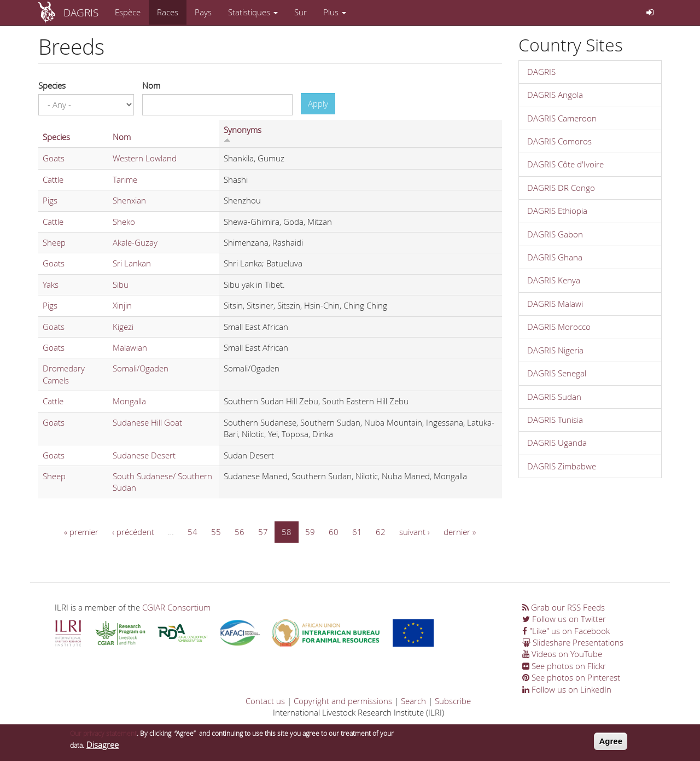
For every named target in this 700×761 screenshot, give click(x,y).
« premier (81, 531)
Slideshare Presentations (572, 642)
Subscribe (453, 700)
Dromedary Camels (64, 374)
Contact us (265, 700)
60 (334, 531)
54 (192, 531)
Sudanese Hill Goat (147, 422)
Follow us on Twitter (564, 618)
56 (239, 531)
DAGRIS (80, 12)
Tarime (125, 179)
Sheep (54, 242)
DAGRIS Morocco (559, 326)
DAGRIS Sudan (554, 396)
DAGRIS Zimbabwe (561, 466)
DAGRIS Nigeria (555, 350)
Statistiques (253, 12)
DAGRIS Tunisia (555, 419)
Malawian (130, 347)
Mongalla (129, 401)
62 (381, 531)
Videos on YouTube (562, 653)
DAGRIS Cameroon (562, 118)
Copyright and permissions (343, 700)
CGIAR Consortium (176, 607)
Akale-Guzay (135, 242)
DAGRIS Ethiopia (557, 210)
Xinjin (122, 305)
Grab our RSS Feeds (563, 607)
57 (263, 531)
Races (167, 12)
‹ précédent (133, 531)
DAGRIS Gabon (555, 234)
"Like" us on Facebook (566, 630)
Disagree (102, 747)
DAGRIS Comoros (559, 141)
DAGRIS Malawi (555, 303)
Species (52, 85)
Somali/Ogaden (140, 368)
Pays (203, 12)
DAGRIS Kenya (553, 280)
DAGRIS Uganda (557, 442)
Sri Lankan (132, 263)
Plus (334, 12)
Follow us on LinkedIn (566, 689)
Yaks (51, 284)
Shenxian (129, 200)
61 (357, 531)
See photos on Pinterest (571, 677)
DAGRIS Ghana (554, 257)
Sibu (121, 284)
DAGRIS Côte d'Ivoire (565, 164)
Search (413, 700)
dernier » (460, 531)
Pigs (50, 200)
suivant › (414, 531)
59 (310, 531)
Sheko (124, 221)
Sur (300, 12)
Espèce (128, 12)
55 (216, 531)
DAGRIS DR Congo (561, 187)
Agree (610, 744)
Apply (318, 103)
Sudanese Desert (144, 455)
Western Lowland (145, 158)
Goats (54, 158)
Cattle (53, 179)
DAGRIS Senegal (556, 373)
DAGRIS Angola (555, 94)
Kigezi (123, 326)
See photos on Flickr (564, 665)
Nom (151, 85)
